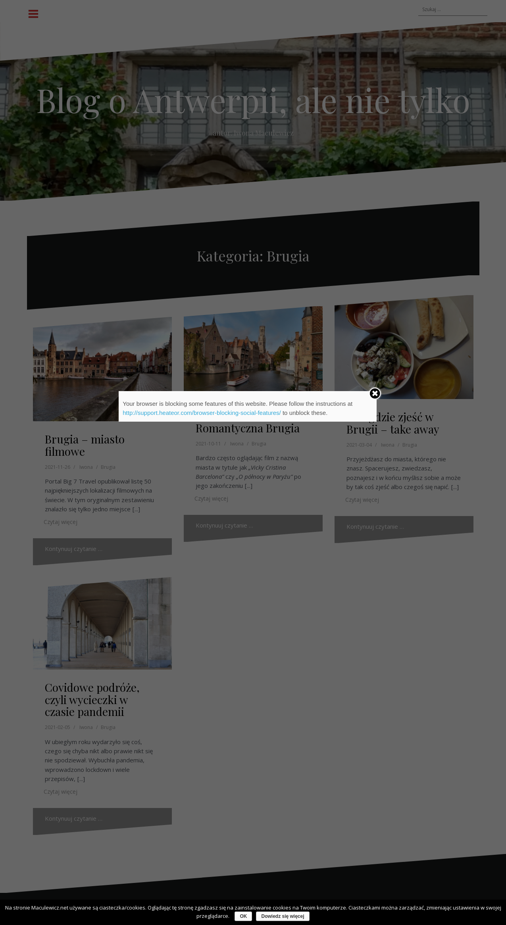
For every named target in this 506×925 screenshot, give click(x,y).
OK (243, 916)
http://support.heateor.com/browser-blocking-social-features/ (202, 412)
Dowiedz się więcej (282, 916)
